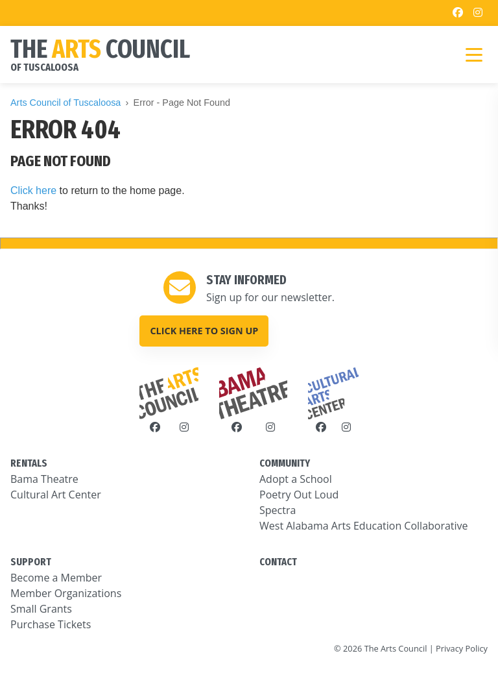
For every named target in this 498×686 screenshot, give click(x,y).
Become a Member (56, 577)
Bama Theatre (44, 479)
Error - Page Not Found (182, 102)
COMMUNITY (284, 463)
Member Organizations (65, 593)
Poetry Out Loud (298, 494)
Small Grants (41, 609)
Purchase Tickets (50, 624)
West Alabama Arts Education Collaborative (363, 526)
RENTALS (28, 463)
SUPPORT (30, 562)
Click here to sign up (204, 331)
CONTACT (278, 562)
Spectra (277, 510)
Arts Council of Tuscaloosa (65, 102)
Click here (33, 190)
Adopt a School (295, 479)
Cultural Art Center (55, 494)
